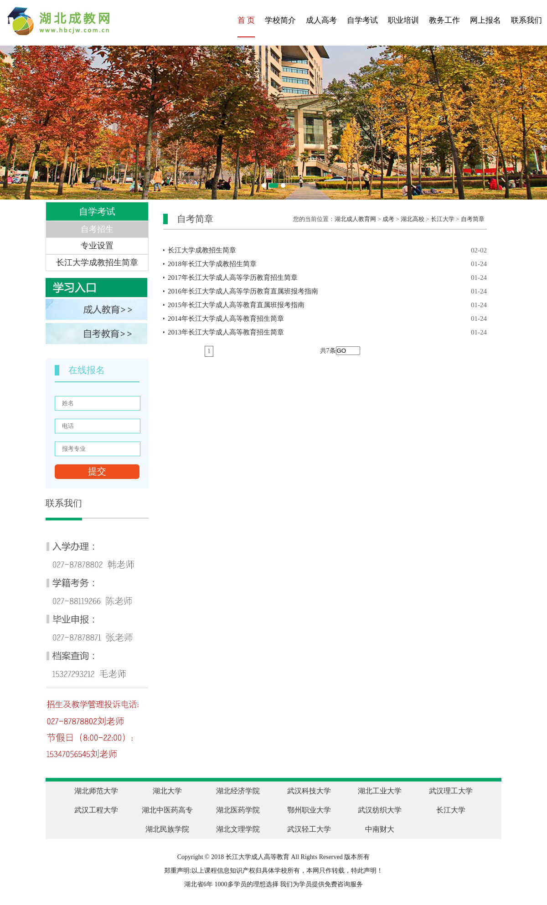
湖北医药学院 (238, 810)
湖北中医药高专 (167, 810)
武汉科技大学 (309, 791)
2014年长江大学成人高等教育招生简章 (327, 318)
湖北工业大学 (380, 791)
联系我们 (526, 20)
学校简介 (280, 20)
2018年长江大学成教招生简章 (327, 264)
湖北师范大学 (96, 791)
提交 (97, 471)
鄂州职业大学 (309, 810)
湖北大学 (167, 791)
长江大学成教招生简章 (327, 250)
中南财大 (379, 829)
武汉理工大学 (451, 791)
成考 (388, 219)
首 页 (246, 20)
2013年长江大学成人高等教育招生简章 (327, 332)
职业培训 (403, 20)
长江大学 (442, 219)
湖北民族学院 (167, 829)
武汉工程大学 (96, 810)
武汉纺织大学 (380, 810)
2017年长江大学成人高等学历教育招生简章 (327, 277)
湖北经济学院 (238, 791)
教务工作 (444, 20)
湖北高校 (412, 219)
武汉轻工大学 (309, 829)
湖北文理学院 (238, 829)
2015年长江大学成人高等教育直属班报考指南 (327, 305)
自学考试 (362, 20)
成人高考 (321, 20)
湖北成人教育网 (355, 219)
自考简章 (473, 219)
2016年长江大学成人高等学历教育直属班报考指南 (327, 291)
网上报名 (485, 20)
